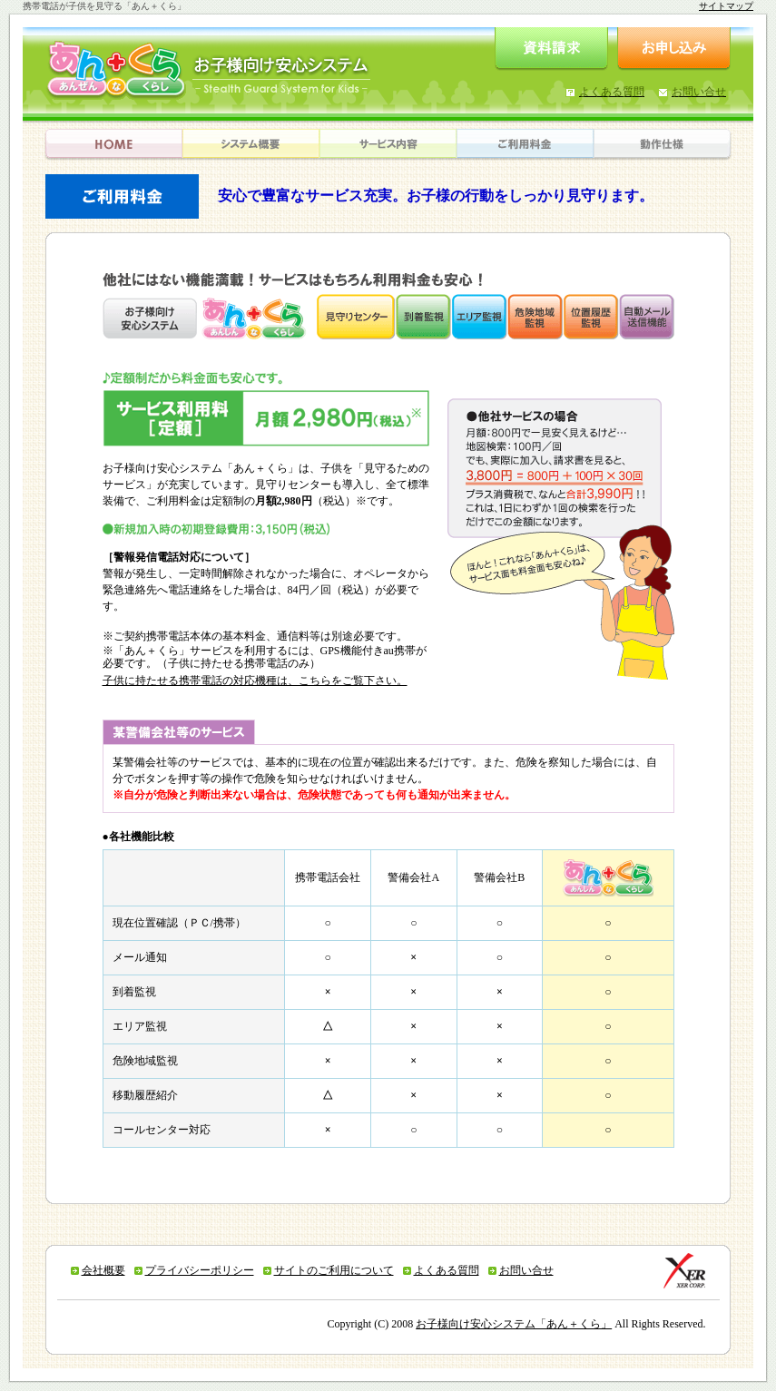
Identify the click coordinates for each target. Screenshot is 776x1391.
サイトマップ (726, 6)
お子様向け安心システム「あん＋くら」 (514, 1324)
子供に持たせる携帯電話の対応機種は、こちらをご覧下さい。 (255, 680)
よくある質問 (446, 1270)
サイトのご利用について (334, 1270)
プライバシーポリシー (199, 1270)
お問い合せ (526, 1270)
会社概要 (103, 1270)
